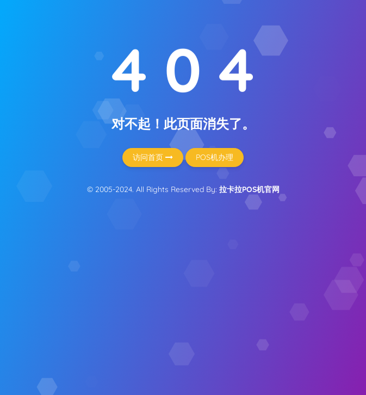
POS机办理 (214, 157)
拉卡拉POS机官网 (249, 189)
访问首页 (153, 157)
